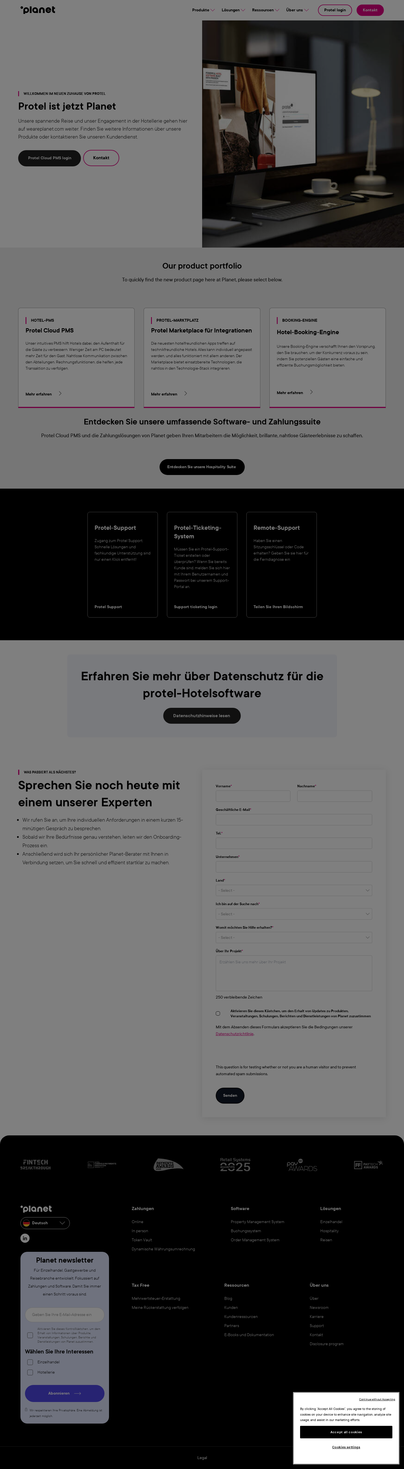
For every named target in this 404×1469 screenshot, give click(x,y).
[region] (346, 1428)
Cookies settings (346, 1447)
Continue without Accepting (377, 1399)
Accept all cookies (346, 1432)
